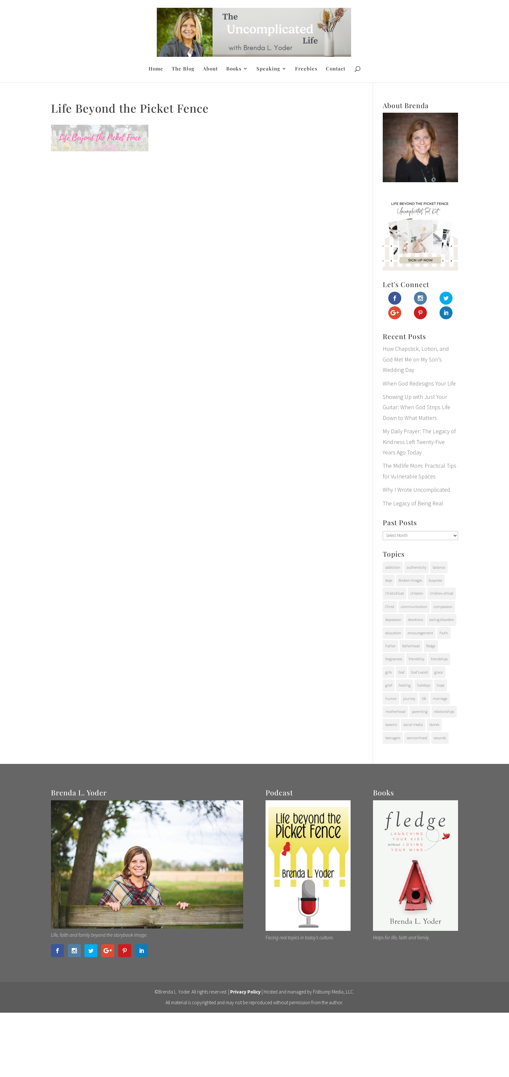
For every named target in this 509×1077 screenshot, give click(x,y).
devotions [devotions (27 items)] (415, 619)
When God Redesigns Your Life (419, 383)
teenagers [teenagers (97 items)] (392, 737)
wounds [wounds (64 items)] (440, 737)
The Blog (183, 69)
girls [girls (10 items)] (388, 672)
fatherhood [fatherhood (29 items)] (411, 645)
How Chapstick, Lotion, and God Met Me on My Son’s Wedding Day (416, 359)
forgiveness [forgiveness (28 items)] (393, 658)
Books (234, 69)
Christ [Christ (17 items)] (389, 606)
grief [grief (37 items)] (388, 685)
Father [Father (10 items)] (390, 645)
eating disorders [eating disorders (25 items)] (441, 619)
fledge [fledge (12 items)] (430, 645)
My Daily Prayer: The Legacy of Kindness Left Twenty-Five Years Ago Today (419, 441)
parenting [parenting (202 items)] (420, 711)
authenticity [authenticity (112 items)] (416, 567)
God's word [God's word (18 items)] (419, 672)
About (210, 69)
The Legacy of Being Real (413, 503)
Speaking (268, 69)
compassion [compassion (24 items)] (443, 606)
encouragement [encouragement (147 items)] (420, 632)
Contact (335, 69)
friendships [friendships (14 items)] (439, 658)
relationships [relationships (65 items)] (444, 711)
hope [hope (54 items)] (440, 685)
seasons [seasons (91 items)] (391, 724)
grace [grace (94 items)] (438, 672)
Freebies (306, 69)
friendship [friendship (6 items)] (416, 658)
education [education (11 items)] (393, 632)
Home (156, 69)
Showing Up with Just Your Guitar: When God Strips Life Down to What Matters (416, 407)
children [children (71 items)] (416, 593)
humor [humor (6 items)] (391, 698)
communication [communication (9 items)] (414, 606)
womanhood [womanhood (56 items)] (417, 737)
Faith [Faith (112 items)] (444, 632)
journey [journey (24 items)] (409, 698)
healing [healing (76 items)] (405, 685)
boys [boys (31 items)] (388, 580)
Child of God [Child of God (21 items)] (394, 593)
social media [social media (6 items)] (413, 724)
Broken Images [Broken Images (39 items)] (410, 580)
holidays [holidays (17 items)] (423, 685)
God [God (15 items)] (401, 672)
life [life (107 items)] (424, 698)
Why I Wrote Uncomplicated (416, 489)
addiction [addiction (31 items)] (392, 567)
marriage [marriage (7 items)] (440, 698)
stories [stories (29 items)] (434, 724)
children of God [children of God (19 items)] (441, 593)
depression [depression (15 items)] (393, 619)
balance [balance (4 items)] (439, 567)
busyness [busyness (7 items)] (435, 580)
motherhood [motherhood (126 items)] (395, 711)
